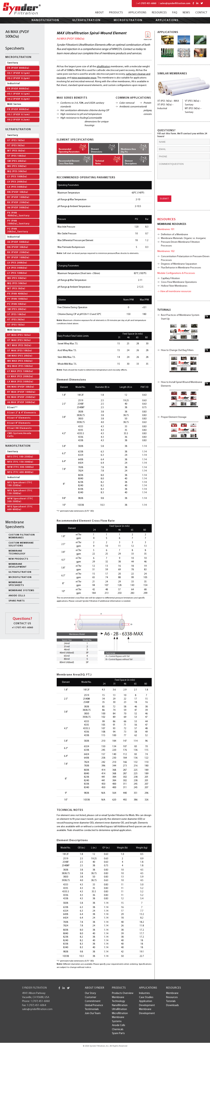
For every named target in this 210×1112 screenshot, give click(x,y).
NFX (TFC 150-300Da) (20, 462)
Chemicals (117, 1029)
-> (174, 291)
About (99, 12)
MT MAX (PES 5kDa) (19, 345)
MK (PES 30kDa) (16, 166)
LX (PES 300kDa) (17, 187)
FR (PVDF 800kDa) (18, 68)
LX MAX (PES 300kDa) (20, 382)
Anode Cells (17, 596)
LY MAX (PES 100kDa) (20, 371)
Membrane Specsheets (16, 583)
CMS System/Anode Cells (19, 434)
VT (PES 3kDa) (16, 145)
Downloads (172, 1005)
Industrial (13, 83)
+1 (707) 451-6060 (146, 3)
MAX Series (14, 104)
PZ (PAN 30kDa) (16, 304)
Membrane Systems (21, 590)
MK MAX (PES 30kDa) (19, 361)
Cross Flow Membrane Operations (179, 282)
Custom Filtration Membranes (22, 536)
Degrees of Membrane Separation (179, 264)
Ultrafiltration (86, 20)
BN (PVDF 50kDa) (17, 192)
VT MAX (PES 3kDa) (19, 340)
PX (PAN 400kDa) (17, 294)
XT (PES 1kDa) (16, 140)
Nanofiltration (45, 20)
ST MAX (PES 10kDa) (19, 351)
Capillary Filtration (170, 278)
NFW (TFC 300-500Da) (20, 467)
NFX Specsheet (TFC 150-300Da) (19, 492)
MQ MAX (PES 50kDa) (20, 366)
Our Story (90, 993)
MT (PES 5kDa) (16, 151)
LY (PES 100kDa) (17, 176)
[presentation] (180, 187)
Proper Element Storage (173, 417)
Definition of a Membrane (174, 234)
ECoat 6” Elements (18, 418)
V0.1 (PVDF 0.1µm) (18, 73)
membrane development (18, 565)
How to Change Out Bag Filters (177, 350)
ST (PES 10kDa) (16, 156)
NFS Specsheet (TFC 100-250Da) (19, 484)
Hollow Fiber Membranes (174, 286)
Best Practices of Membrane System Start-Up (180, 317)
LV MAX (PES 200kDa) (20, 376)
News (186, 12)
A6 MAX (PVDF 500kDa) (21, 402)
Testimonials (92, 1009)
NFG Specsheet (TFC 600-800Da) (20, 508)
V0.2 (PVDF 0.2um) (18, 120)
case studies (146, 997)
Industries (144, 993)
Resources (159, 12)
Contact (201, 12)
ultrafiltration (103, 66)
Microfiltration (128, 20)
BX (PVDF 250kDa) (18, 202)
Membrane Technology (17, 552)
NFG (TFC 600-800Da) (20, 472)
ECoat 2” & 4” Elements (21, 413)
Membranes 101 (165, 229)
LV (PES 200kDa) (17, 182)
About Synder (94, 988)
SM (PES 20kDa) (16, 161)
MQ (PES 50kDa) (17, 171)
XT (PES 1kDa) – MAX (168, 101)
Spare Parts (17, 601)
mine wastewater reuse (84, 77)
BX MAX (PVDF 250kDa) (21, 397)
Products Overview (122, 993)
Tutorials (171, 1001)
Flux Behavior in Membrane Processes (181, 267)
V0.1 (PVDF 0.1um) (18, 114)
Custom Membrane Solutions (21, 544)
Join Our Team (93, 1013)
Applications (137, 12)
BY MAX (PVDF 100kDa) (21, 392)
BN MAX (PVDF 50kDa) (20, 387)
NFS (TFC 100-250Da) (20, 457)
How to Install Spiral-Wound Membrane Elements (181, 384)
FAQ (174, 12)
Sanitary (12, 63)
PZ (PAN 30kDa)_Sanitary (17, 230)
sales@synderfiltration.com (174, 3)
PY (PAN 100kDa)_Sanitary (18, 222)
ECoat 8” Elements (18, 423)
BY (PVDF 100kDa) (18, 197)
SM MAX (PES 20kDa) (19, 356)
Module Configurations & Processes (176, 273)
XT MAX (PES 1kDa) (19, 335)
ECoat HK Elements (19, 428)
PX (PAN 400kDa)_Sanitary (18, 214)
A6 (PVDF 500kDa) (18, 207)
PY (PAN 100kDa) (17, 299)
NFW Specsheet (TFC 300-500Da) (20, 500)
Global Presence (94, 1005)
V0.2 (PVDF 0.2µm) (18, 78)
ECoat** (12, 407)
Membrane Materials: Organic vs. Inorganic (183, 238)
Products (116, 12)
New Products (18, 559)
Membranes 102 (165, 251)
